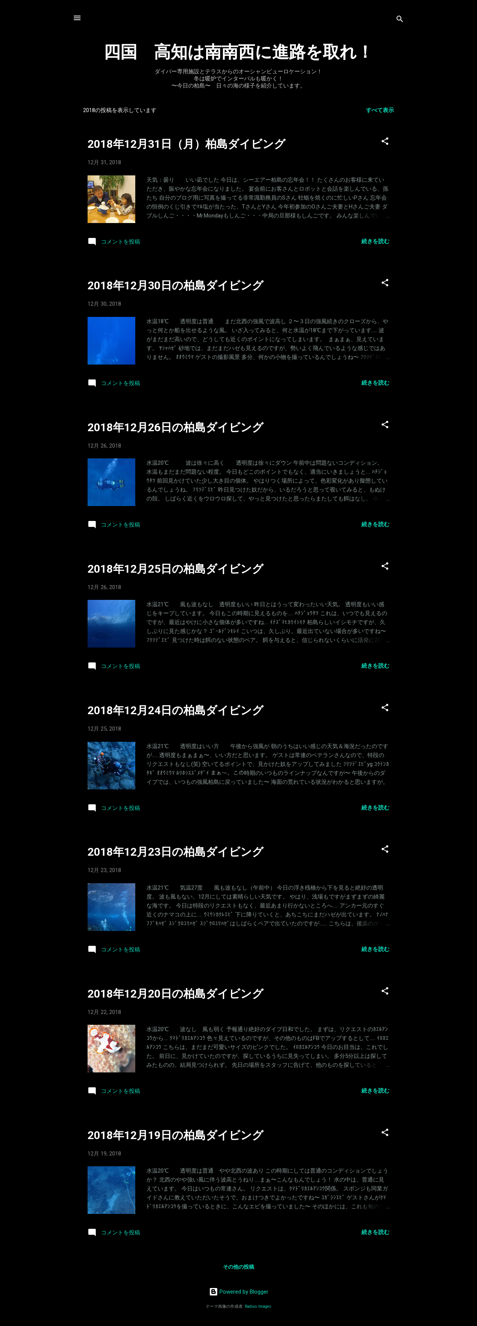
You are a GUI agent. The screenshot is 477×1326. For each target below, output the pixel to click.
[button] (384, 142)
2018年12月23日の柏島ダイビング (175, 851)
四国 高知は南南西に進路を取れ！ (238, 52)
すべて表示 (380, 110)
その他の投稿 (238, 1267)
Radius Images (258, 1306)
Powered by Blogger (238, 1291)
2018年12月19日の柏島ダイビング (175, 1135)
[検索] (399, 20)
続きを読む (375, 241)
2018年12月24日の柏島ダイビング (175, 710)
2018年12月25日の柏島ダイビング (175, 568)
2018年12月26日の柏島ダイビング (175, 427)
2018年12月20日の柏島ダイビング (175, 993)
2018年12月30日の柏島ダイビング (175, 285)
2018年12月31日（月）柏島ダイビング (186, 143)
